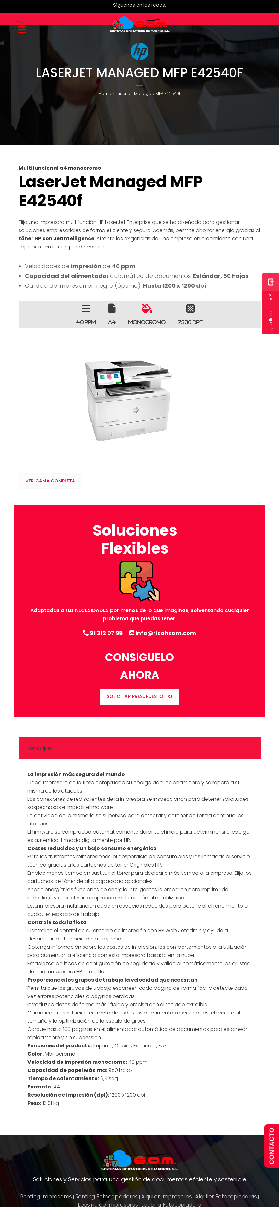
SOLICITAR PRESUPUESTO (139, 696)
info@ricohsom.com (162, 633)
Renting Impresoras (46, 1196)
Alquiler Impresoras (166, 1196)
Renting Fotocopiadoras (106, 1196)
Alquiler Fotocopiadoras (226, 1196)
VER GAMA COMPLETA (50, 481)
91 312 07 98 (103, 633)
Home (105, 93)
